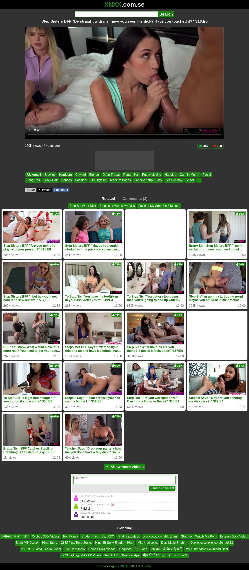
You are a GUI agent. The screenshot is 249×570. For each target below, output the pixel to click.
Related (108, 199)
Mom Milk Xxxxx (27, 543)
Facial (207, 174)
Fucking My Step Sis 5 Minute (159, 205)
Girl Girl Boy (174, 180)
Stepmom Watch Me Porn (199, 536)
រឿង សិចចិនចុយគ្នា (154, 555)
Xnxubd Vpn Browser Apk (121, 555)
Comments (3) (135, 199)
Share (31, 189)
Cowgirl (80, 174)
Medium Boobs (120, 180)
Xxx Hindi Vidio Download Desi (206, 549)
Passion (80, 180)
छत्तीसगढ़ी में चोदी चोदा (15, 536)
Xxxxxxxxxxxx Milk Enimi (160, 536)
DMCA (123, 566)
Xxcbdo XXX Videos (46, 536)
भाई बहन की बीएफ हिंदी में (166, 549)
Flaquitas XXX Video (133, 549)
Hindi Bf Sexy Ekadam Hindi (114, 543)
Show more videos (124, 467)
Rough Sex (131, 174)
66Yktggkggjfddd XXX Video (81, 555)
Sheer (190, 180)
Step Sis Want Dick (82, 205)
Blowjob (50, 174)
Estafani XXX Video (233, 536)
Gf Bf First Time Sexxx (76, 543)
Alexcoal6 (34, 174)
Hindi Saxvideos (128, 536)
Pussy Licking (151, 174)
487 (204, 146)
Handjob (170, 174)
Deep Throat (111, 174)
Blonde (94, 174)
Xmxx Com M (178, 555)
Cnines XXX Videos (101, 549)
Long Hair (33, 180)
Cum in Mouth (189, 174)
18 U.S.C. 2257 (141, 566)
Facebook (61, 189)
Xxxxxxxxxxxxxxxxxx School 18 (211, 543)
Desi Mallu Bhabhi (173, 543)
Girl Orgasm (98, 180)
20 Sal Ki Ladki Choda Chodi (41, 549)
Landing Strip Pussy (148, 180)
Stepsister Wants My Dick (117, 205)
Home (101, 566)
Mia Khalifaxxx (148, 543)
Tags (112, 566)
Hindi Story (49, 543)
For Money (70, 536)
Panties (66, 180)
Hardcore (65, 174)
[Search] (116, 14)
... (199, 180)
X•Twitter (45, 189)
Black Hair (51, 180)
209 (217, 146)
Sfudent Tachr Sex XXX (98, 536)
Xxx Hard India (74, 549)
